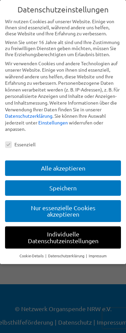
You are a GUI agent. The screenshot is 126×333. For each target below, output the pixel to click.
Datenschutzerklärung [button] (66, 255)
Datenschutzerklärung (28, 116)
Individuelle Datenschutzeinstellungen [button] (63, 237)
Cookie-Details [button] (32, 255)
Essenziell (20, 144)
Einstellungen (53, 122)
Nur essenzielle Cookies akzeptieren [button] (63, 211)
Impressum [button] (98, 255)
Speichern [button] (63, 187)
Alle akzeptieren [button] (63, 168)
